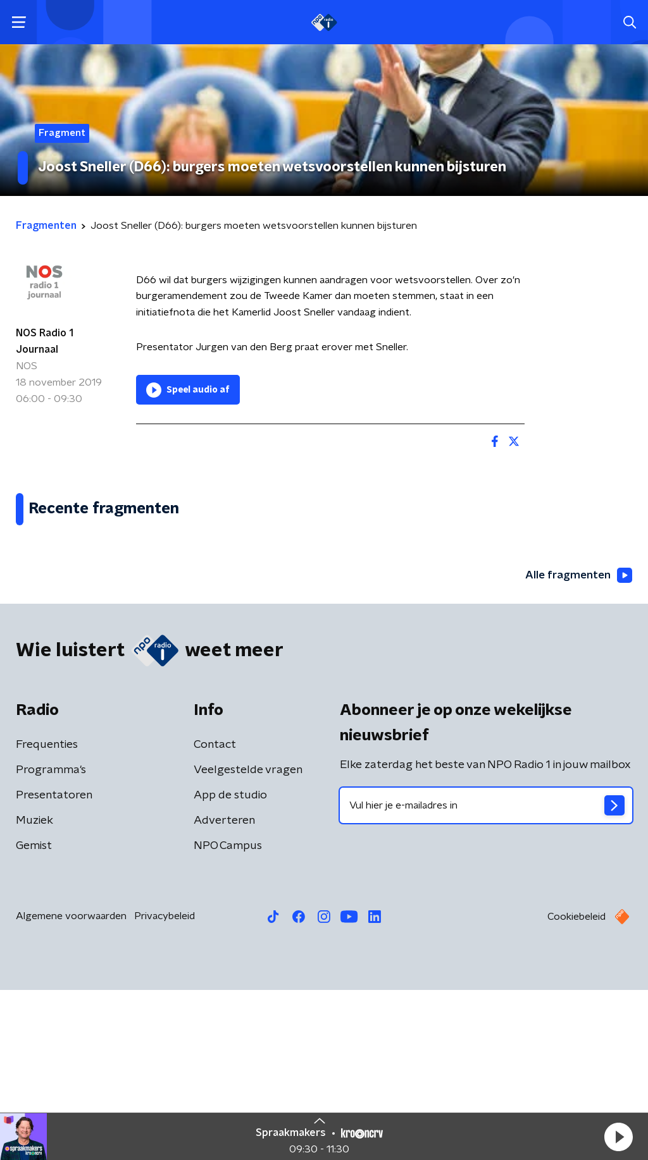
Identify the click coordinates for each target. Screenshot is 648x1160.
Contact (215, 914)
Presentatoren (54, 965)
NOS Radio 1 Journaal (44, 341)
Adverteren (224, 990)
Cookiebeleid (576, 1087)
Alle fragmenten (577, 745)
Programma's (51, 940)
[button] (618, 1136)
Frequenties (47, 914)
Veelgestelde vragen (248, 940)
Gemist (34, 1016)
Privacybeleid (164, 1086)
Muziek (34, 990)
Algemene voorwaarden (71, 1086)
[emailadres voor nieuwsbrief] (486, 975)
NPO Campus (228, 1016)
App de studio (230, 965)
